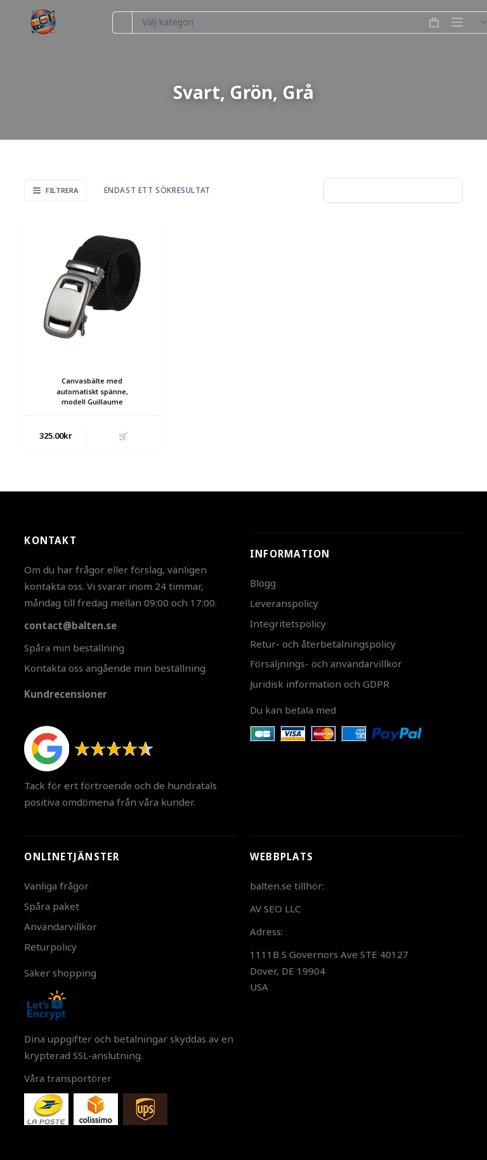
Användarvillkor (60, 926)
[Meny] (457, 22)
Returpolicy (50, 946)
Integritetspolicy (288, 623)
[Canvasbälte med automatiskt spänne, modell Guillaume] (92, 287)
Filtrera (55, 190)
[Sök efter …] (122, 22)
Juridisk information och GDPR (319, 683)
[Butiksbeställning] (393, 190)
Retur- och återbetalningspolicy (323, 643)
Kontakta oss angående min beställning (114, 668)
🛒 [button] (122, 437)
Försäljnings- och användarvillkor (326, 663)
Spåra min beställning (74, 647)
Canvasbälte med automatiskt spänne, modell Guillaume (92, 391)
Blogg (263, 583)
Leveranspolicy (284, 603)
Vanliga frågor (56, 885)
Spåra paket (51, 906)
